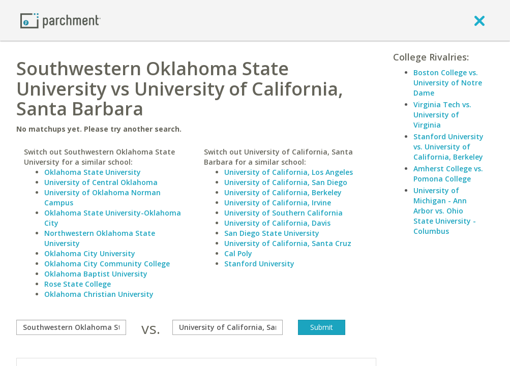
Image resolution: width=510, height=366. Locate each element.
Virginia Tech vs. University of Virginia (442, 115)
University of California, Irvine (277, 202)
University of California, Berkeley (283, 192)
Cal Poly (238, 253)
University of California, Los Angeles (288, 172)
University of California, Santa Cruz (287, 243)
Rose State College (77, 284)
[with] (227, 327)
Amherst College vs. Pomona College (448, 174)
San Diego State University (271, 233)
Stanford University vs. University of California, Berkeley (448, 147)
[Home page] (60, 20)
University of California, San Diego (285, 182)
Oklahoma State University (92, 172)
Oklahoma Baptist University (95, 274)
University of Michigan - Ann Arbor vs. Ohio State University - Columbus (444, 211)
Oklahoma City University (89, 253)
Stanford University (259, 263)
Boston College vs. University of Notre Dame (447, 83)
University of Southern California (283, 213)
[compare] (71, 327)
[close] (479, 20)
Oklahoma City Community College (107, 263)
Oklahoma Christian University (99, 294)
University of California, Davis (277, 223)
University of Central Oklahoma (101, 182)
